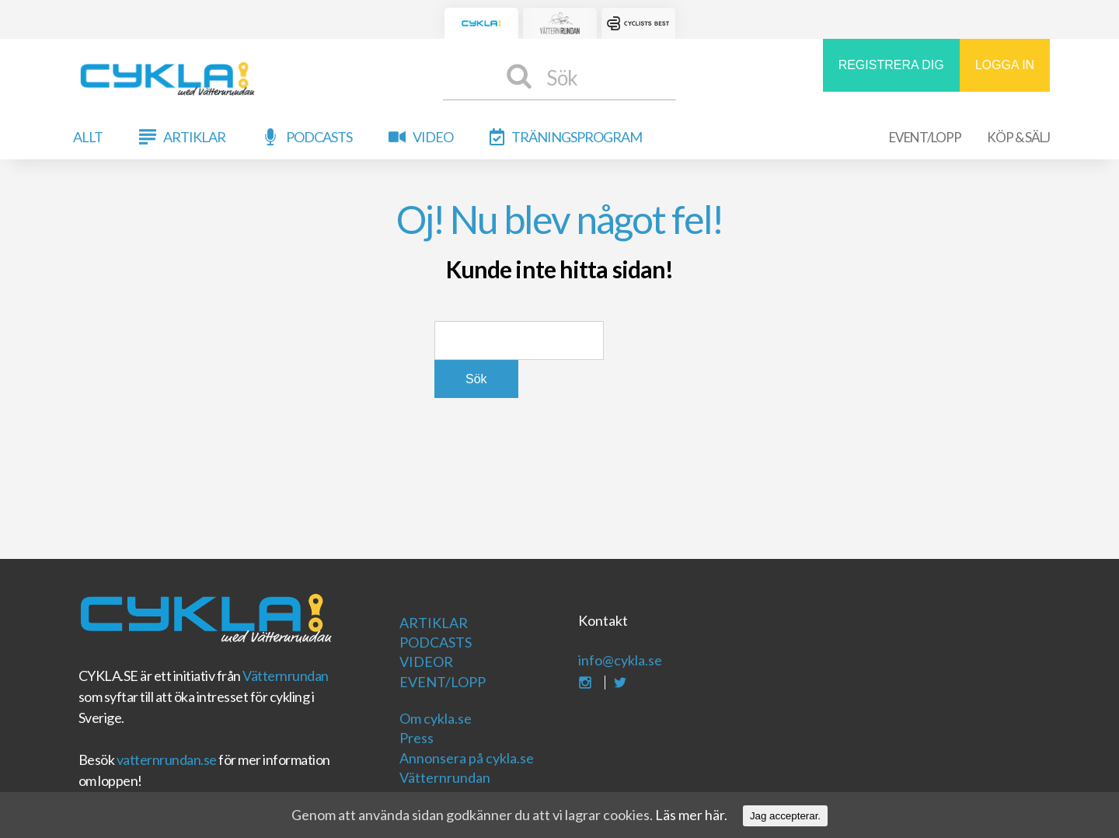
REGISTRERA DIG (891, 65)
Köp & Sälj (1018, 137)
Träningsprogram (576, 136)
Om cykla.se (435, 718)
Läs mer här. (691, 814)
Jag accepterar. (785, 816)
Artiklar (194, 136)
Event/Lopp (925, 137)
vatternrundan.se (167, 759)
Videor (426, 661)
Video (433, 136)
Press (416, 737)
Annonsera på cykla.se (466, 757)
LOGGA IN (1004, 65)
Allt (88, 136)
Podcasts (319, 136)
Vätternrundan (285, 675)
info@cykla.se (620, 660)
